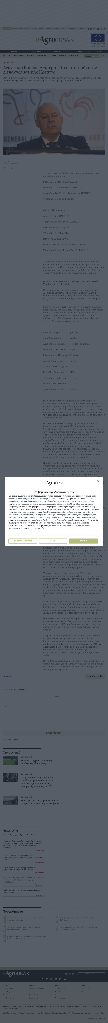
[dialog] (54, 511)
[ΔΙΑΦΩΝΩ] (99, 482)
